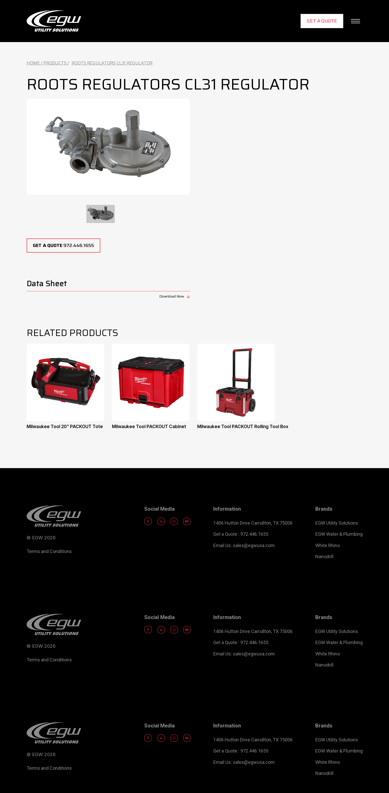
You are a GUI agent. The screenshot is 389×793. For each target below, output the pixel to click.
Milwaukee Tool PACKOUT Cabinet (149, 426)
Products (54, 63)
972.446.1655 (63, 245)
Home (33, 63)
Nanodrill (324, 569)
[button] (355, 21)
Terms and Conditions (49, 564)
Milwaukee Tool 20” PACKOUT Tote (65, 426)
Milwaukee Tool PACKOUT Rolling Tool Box (242, 426)
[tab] (100, 214)
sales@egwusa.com (254, 558)
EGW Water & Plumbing (339, 546)
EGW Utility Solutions (336, 535)
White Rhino (327, 558)
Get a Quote (322, 21)
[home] (54, 21)
